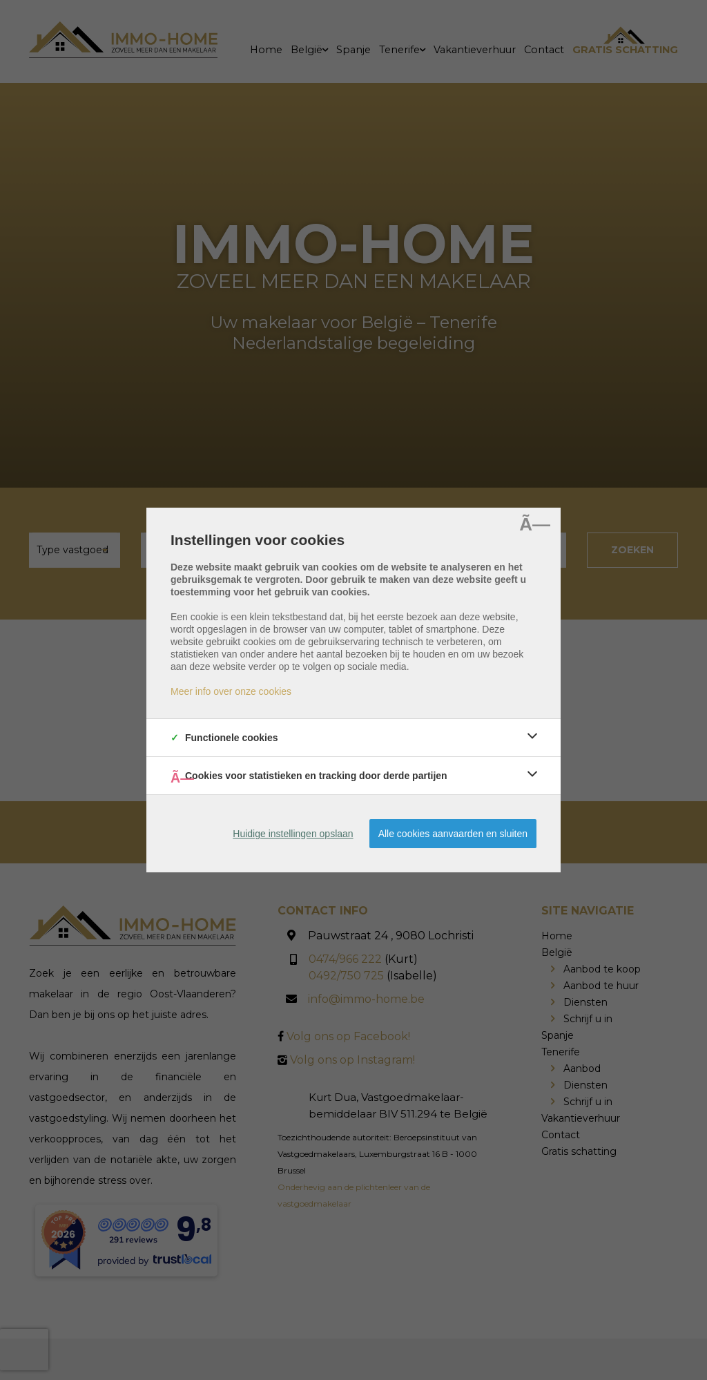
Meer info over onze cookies (231, 691)
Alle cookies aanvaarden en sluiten (452, 833)
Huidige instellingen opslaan (293, 833)
